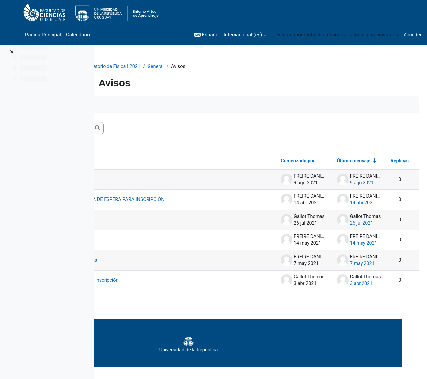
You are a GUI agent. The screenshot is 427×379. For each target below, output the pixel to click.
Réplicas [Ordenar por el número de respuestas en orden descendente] (383, 162)
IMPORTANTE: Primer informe (153, 246)
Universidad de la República (255, 349)
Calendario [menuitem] (78, 35)
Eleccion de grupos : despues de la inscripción (171, 287)
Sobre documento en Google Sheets (159, 267)
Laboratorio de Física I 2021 (153, 67)
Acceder (413, 35)
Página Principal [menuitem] (43, 35)
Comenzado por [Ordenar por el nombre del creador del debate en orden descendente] (279, 162)
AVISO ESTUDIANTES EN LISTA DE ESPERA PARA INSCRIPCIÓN (183, 203)
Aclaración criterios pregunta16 (155, 226)
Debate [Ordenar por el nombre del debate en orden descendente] (123, 162)
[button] (230, 35)
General (200, 67)
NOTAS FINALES (147, 180)
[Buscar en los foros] (154, 129)
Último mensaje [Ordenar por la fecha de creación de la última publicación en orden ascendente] (336, 162)
